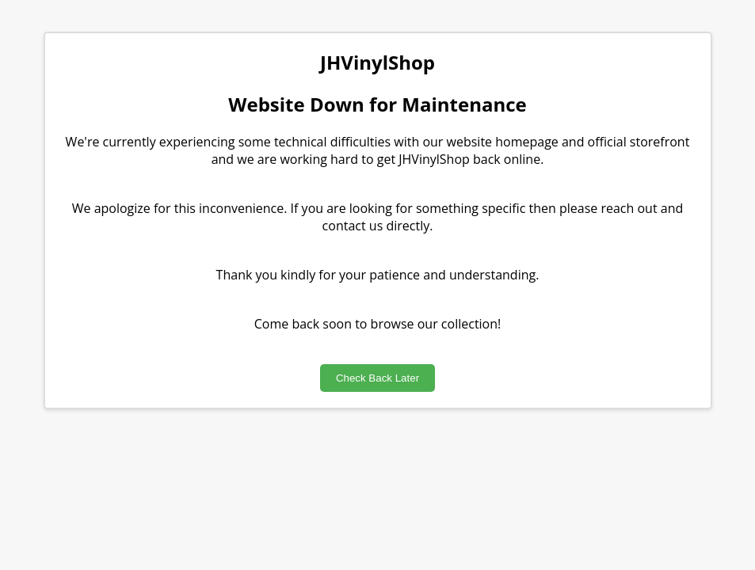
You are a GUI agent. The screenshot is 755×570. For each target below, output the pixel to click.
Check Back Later (377, 378)
